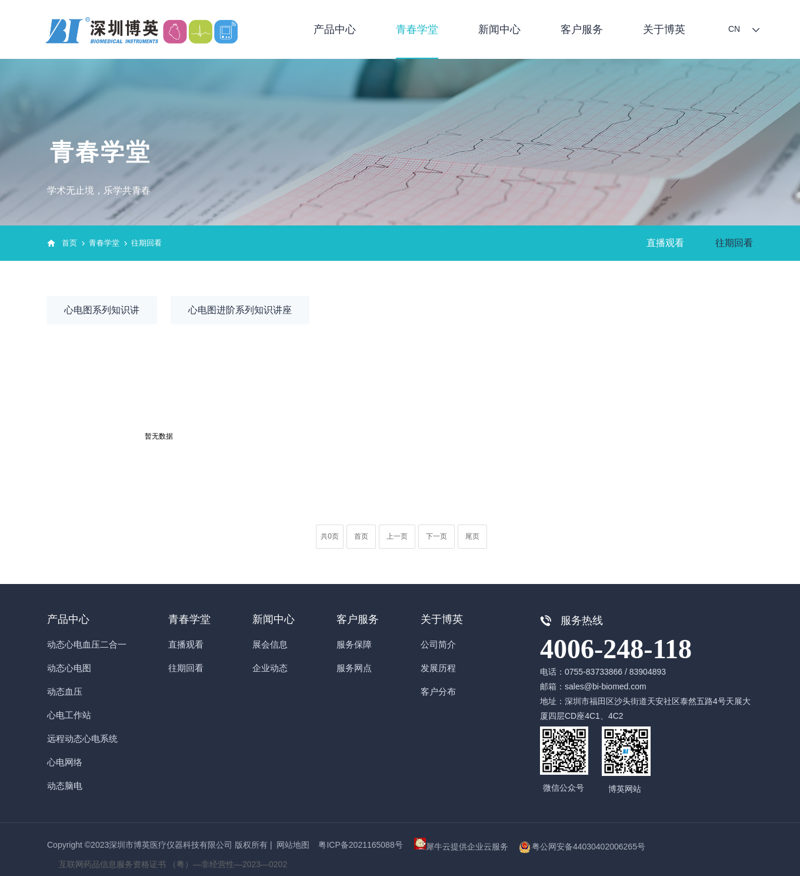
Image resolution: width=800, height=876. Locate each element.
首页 (69, 242)
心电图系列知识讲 (101, 310)
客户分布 (438, 691)
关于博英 (664, 29)
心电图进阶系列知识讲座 (240, 310)
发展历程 (438, 668)
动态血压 (64, 691)
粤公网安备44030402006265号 (588, 846)
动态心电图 (69, 668)
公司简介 (438, 644)
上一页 (397, 536)
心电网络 (64, 762)
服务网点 (354, 668)
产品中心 (335, 29)
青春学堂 (417, 29)
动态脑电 (64, 786)
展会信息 (270, 644)
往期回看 (146, 242)
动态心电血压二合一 (86, 644)
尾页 (472, 536)
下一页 (436, 536)
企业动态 (270, 668)
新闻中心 (499, 29)
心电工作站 (69, 715)
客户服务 (582, 29)
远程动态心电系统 (82, 739)
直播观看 (665, 243)
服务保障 (354, 644)
